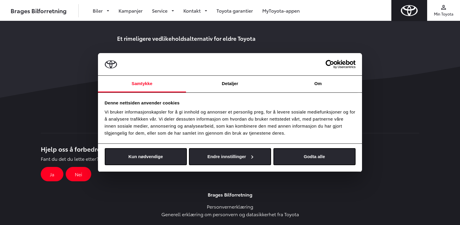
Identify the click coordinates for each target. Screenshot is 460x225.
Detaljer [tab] (230, 83)
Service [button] (160, 10)
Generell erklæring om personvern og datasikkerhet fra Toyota (230, 214)
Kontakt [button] (192, 10)
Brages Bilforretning (39, 10)
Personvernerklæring (230, 206)
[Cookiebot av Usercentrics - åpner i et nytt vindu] (330, 64)
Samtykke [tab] (142, 83)
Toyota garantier (235, 10)
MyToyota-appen (281, 10)
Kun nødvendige (145, 156)
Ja (52, 174)
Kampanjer (131, 10)
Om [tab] (318, 83)
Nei (78, 174)
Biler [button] (98, 10)
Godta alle (314, 156)
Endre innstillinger (230, 156)
